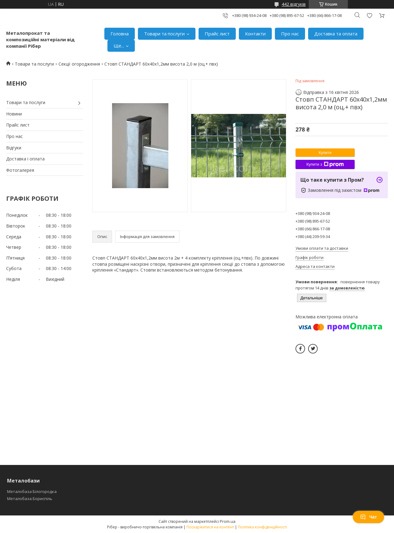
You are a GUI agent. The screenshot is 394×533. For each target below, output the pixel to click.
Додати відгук (369, 15)
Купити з (325, 164)
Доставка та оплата (335, 33)
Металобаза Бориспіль (29, 498)
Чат (368, 517)
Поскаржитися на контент (210, 527)
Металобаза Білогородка (32, 491)
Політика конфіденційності (262, 527)
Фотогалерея (20, 170)
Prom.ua (227, 521)
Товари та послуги (164, 33)
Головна (120, 33)
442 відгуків (294, 4)
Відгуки (13, 148)
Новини (14, 114)
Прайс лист (217, 33)
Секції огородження (79, 64)
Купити (325, 152)
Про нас (290, 33)
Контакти (255, 33)
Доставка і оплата (25, 159)
